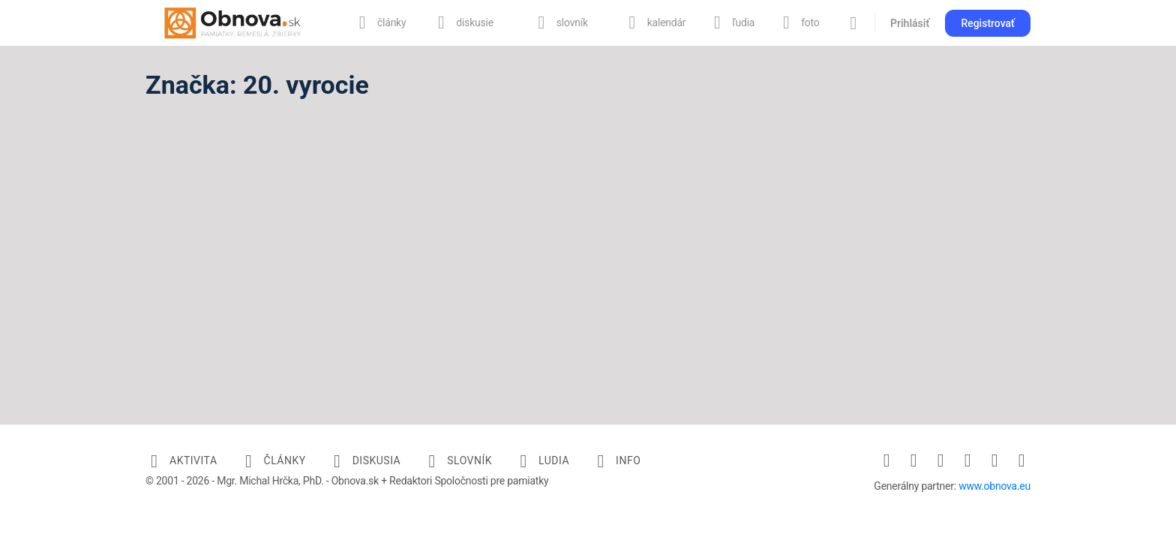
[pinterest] (967, 461)
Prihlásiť (909, 23)
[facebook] (887, 461)
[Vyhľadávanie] (853, 23)
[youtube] (1021, 461)
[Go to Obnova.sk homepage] (233, 21)
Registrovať (988, 23)
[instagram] (913, 461)
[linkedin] (941, 461)
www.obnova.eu (994, 486)
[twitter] (995, 461)
